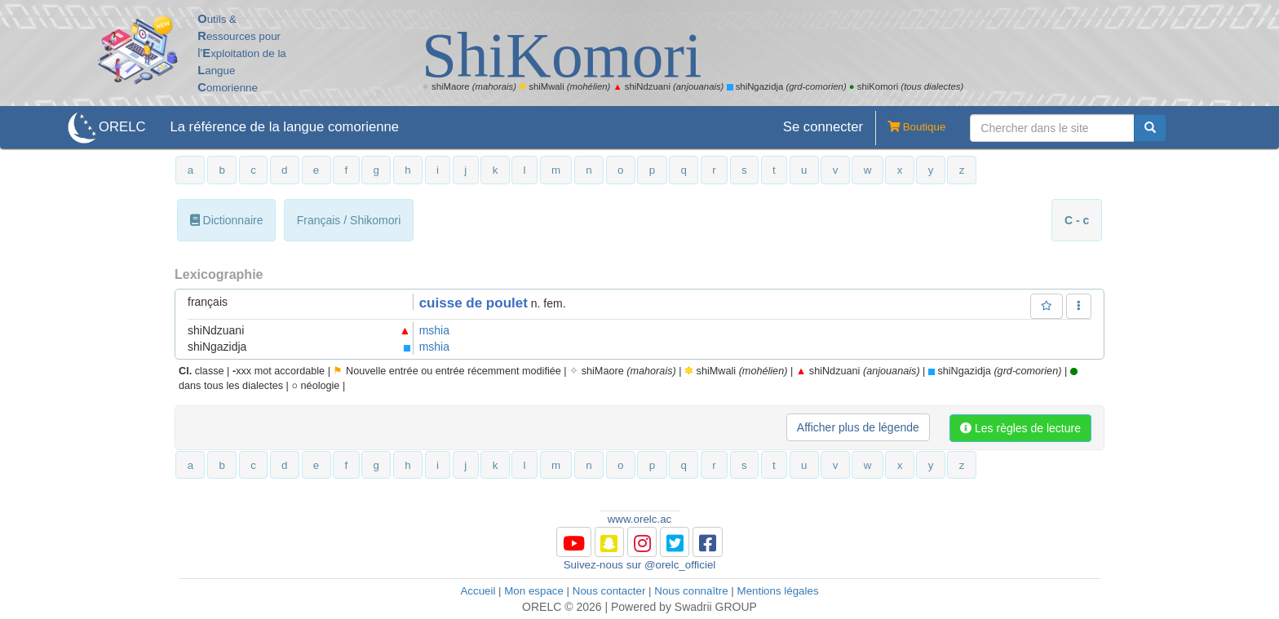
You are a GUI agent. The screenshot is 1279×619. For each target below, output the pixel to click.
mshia (434, 330)
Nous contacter (609, 591)
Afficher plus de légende (858, 427)
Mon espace (534, 591)
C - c (1076, 220)
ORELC (122, 127)
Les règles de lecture (1020, 428)
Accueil (477, 591)
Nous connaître (691, 591)
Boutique (910, 128)
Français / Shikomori (349, 220)
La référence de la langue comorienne (284, 127)
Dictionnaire (226, 220)
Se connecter (823, 127)
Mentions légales (778, 591)
